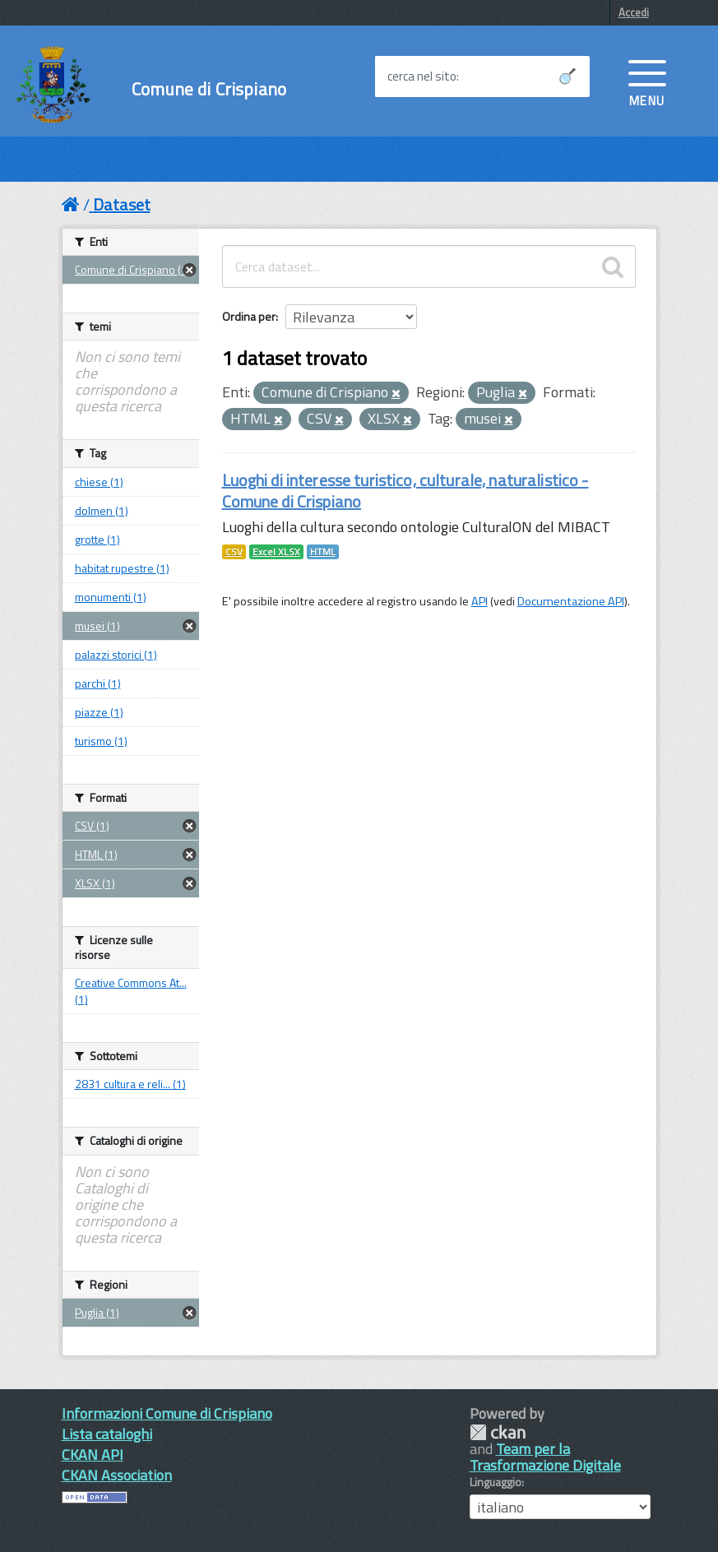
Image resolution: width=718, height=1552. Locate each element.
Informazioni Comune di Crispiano (167, 1413)
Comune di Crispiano (209, 89)
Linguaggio (495, 1482)
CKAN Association (117, 1475)
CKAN (498, 1432)
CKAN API (92, 1454)
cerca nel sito (421, 76)
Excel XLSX (276, 551)
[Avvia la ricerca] (567, 76)
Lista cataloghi (107, 1434)
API (479, 601)
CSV (234, 551)
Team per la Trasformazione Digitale (545, 1457)
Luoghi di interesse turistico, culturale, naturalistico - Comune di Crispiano (405, 490)
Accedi (633, 12)
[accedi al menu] (647, 81)
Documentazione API (570, 601)
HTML (323, 551)
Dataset (122, 204)
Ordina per (249, 316)
